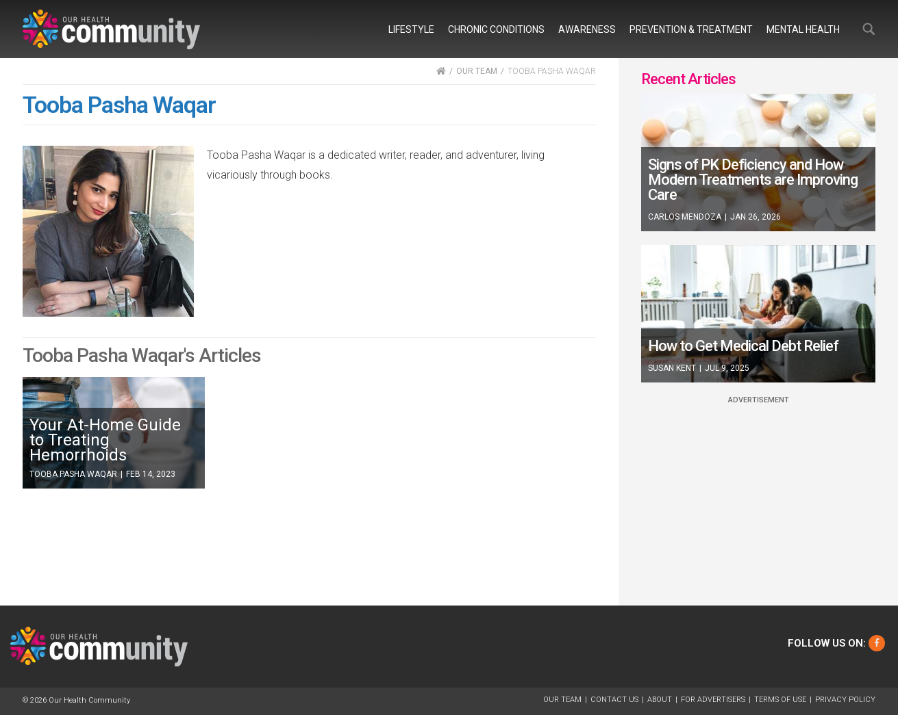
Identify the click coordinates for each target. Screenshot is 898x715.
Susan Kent (672, 368)
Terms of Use (780, 699)
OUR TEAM (476, 71)
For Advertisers (713, 699)
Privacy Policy (845, 699)
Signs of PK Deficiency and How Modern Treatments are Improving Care (753, 179)
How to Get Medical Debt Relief (743, 345)
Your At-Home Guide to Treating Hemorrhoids (105, 440)
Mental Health (803, 29)
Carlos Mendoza (684, 217)
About (659, 699)
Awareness (587, 29)
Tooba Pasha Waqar (73, 474)
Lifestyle (411, 29)
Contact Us (614, 699)
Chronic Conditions (496, 29)
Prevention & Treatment (691, 29)
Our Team (562, 699)
